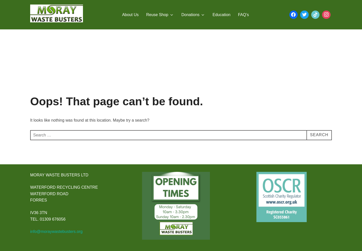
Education (222, 15)
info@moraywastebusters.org (56, 231)
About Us (130, 15)
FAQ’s (243, 15)
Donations (193, 15)
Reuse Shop (160, 15)
